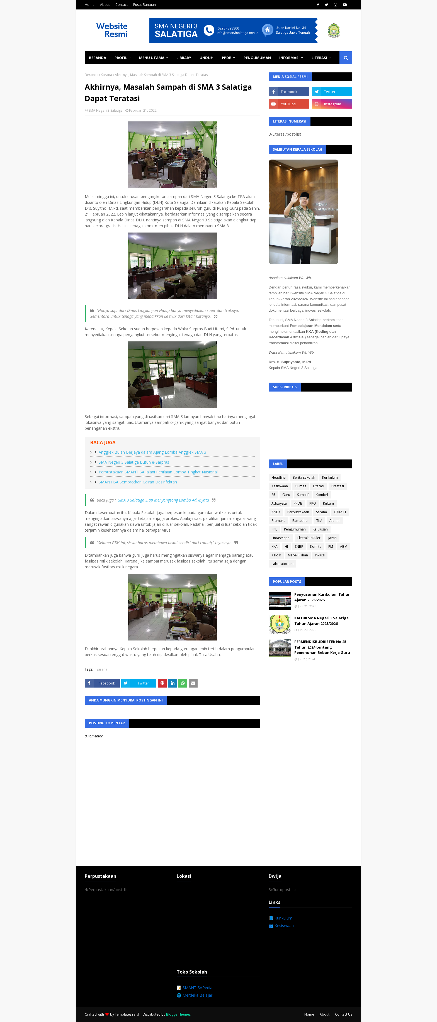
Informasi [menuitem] (289, 57)
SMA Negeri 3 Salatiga (106, 110)
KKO (312, 503)
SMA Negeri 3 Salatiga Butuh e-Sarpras (134, 462)
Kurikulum (330, 477)
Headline (278, 477)
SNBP (299, 546)
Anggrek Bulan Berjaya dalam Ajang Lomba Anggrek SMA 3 (152, 452)
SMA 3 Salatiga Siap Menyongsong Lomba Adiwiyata (163, 500)
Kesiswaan (279, 486)
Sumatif (303, 494)
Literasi (318, 486)
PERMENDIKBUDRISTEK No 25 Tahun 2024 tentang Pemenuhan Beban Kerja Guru (322, 647)
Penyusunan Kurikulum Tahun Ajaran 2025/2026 (322, 597)
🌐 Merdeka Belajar (194, 995)
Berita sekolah (304, 477)
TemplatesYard (127, 1014)
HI (286, 546)
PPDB (298, 503)
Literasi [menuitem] (319, 57)
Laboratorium (282, 563)
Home (89, 4)
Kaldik (276, 555)
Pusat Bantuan (144, 4)
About (105, 4)
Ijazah (332, 538)
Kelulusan (320, 529)
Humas (300, 486)
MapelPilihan (298, 555)
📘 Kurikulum (280, 918)
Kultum (328, 503)
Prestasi (337, 486)
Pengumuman (295, 529)
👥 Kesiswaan (281, 925)
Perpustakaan (298, 512)
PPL (274, 529)
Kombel (322, 494)
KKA (274, 546)
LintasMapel (280, 538)
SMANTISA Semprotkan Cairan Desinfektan (138, 482)
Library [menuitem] (183, 57)
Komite (315, 546)
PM (330, 546)
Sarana (106, 74)
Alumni (334, 520)
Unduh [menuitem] (206, 57)
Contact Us (343, 1014)
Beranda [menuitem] (97, 57)
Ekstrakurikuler (309, 538)
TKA (319, 520)
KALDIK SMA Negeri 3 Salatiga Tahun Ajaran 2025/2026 (321, 620)
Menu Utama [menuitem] (151, 57)
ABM (343, 546)
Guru (286, 494)
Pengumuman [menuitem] (257, 57)
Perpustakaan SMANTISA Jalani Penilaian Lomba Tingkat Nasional (158, 472)
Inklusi (320, 555)
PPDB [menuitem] (227, 57)
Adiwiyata (279, 503)
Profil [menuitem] (121, 57)
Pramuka (278, 520)
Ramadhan (300, 520)
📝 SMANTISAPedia (194, 987)
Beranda (91, 74)
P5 (273, 494)
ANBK (275, 512)
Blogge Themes (178, 1014)
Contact (121, 4)
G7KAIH (340, 512)
